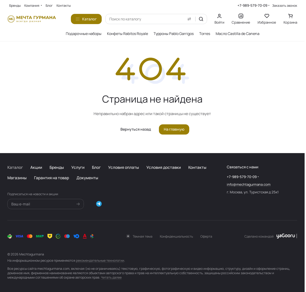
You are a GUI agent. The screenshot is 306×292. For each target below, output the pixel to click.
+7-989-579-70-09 (252, 5)
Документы (87, 177)
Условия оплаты (123, 167)
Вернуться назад (135, 129)
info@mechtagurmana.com (249, 184)
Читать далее (111, 277)
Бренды (57, 167)
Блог (96, 167)
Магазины (17, 177)
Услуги (78, 167)
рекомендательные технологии (100, 260)
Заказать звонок (284, 5)
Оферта (206, 236)
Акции (36, 167)
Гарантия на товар (51, 177)
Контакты (197, 167)
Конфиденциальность (176, 236)
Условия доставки (163, 167)
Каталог (15, 167)
